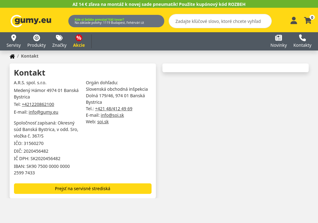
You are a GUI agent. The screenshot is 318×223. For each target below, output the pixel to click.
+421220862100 (38, 104)
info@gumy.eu (43, 112)
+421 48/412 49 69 (113, 109)
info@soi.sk (112, 115)
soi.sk (103, 122)
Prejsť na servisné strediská (82, 188)
